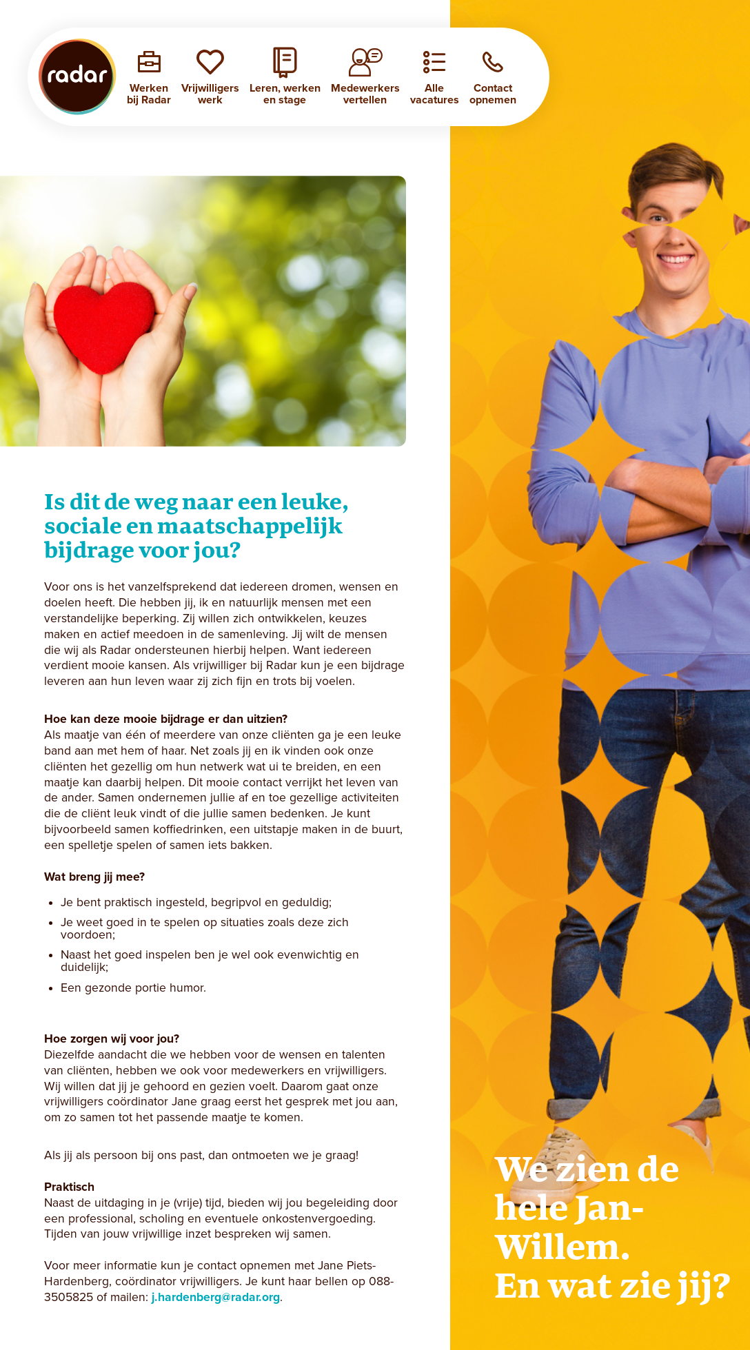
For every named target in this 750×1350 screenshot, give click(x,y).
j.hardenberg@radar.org (216, 1297)
